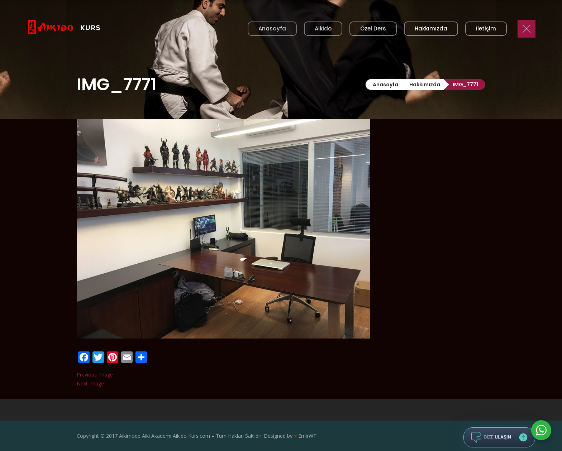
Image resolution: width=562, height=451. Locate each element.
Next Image (90, 383)
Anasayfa (385, 84)
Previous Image (95, 374)
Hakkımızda (424, 84)
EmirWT (307, 435)
